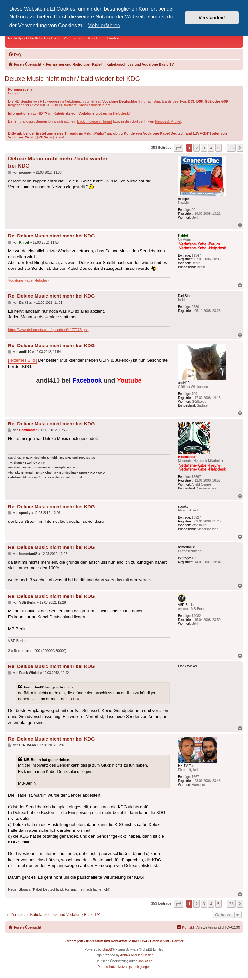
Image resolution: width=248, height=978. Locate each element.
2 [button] (196, 148)
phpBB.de (145, 961)
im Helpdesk (118, 113)
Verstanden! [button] (212, 17)
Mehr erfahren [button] (104, 25)
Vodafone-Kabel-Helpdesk (28, 280)
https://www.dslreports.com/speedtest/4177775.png (48, 330)
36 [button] (231, 148)
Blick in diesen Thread (94, 121)
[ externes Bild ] (22, 360)
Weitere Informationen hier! (87, 105)
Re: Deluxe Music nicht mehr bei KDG (51, 235)
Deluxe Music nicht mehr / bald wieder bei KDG (72, 78)
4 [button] (211, 148)
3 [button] (204, 148)
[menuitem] (14, 55)
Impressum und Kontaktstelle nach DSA (116, 941)
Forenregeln (17, 93)
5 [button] (218, 148)
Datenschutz (159, 941)
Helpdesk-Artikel (168, 121)
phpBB (107, 949)
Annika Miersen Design (136, 955)
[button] (178, 148)
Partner (177, 941)
